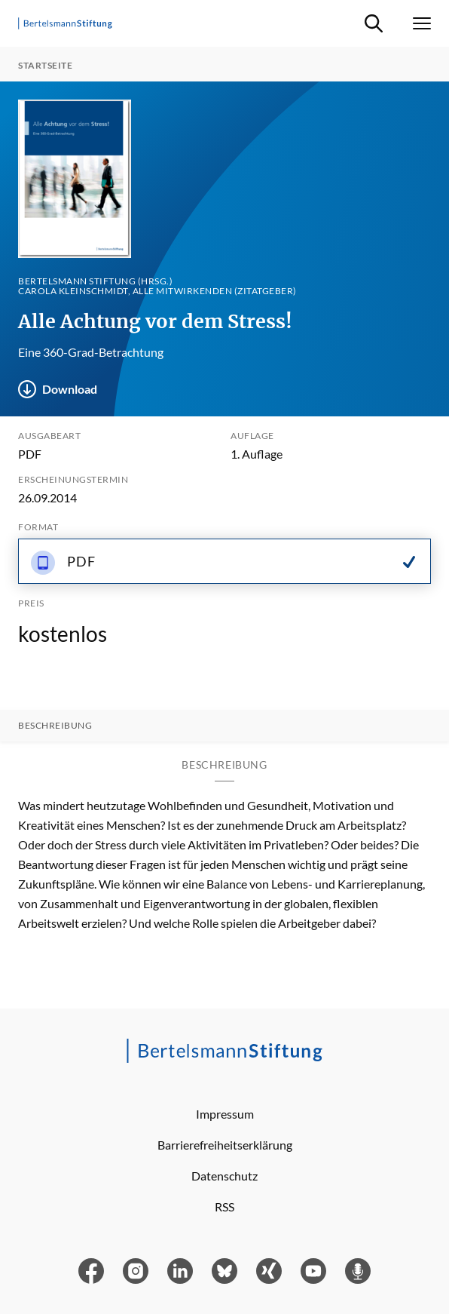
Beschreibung (55, 725)
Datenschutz (224, 1175)
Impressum (225, 1114)
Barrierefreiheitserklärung (224, 1144)
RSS (224, 1206)
